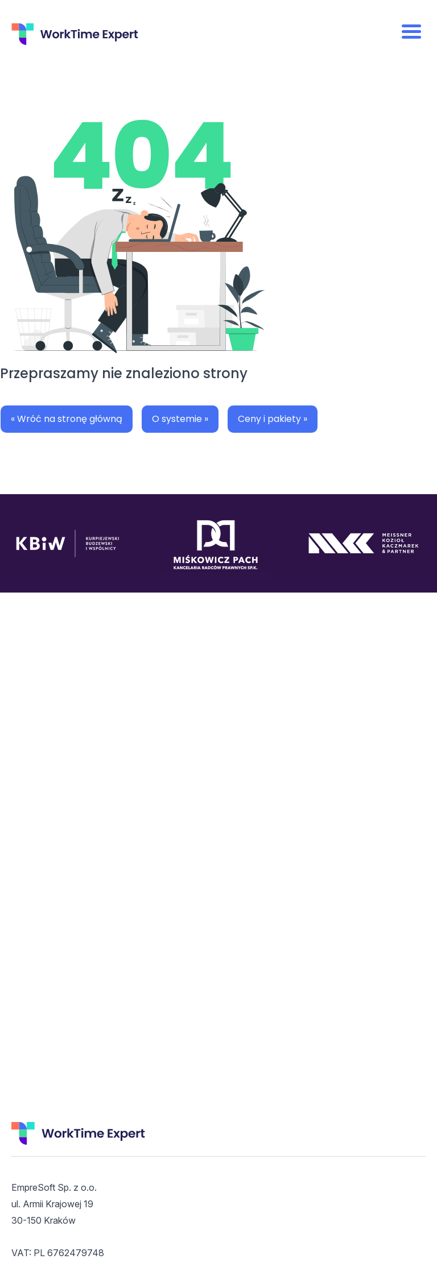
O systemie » (180, 418)
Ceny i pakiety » (272, 418)
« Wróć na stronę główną (66, 418)
